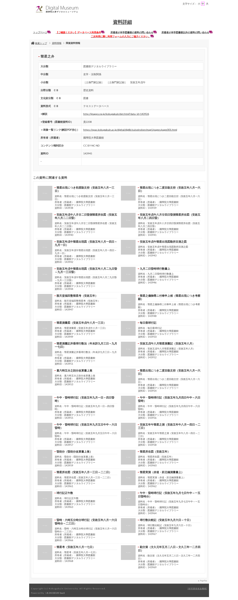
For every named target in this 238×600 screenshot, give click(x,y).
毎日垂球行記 (148, 322)
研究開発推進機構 (197, 588)
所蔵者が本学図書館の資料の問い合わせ (133, 32)
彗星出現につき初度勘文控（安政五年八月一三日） (84, 189)
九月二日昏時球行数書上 (155, 268)
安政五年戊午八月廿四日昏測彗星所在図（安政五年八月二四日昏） (169, 216)
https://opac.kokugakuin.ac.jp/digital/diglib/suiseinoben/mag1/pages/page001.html (130, 129)
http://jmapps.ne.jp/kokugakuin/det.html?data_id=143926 (116, 113)
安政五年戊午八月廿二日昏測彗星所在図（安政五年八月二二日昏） (86, 216)
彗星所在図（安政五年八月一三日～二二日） (84, 472)
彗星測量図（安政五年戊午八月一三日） (81, 322)
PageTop (203, 580)
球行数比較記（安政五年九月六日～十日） (166, 520)
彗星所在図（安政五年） (155, 451)
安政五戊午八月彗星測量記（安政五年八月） (167, 343)
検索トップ (39, 43)
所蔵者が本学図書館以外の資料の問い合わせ (186, 32)
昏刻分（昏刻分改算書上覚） (74, 451)
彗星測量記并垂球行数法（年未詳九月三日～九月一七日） (86, 345)
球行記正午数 (65, 492)
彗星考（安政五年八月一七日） (76, 547)
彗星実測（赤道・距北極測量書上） (162, 472)
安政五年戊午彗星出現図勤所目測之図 (163, 241)
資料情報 (56, 43)
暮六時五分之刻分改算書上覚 (74, 370)
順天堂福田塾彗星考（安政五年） (77, 295)
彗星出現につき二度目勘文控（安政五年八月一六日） (169, 189)
